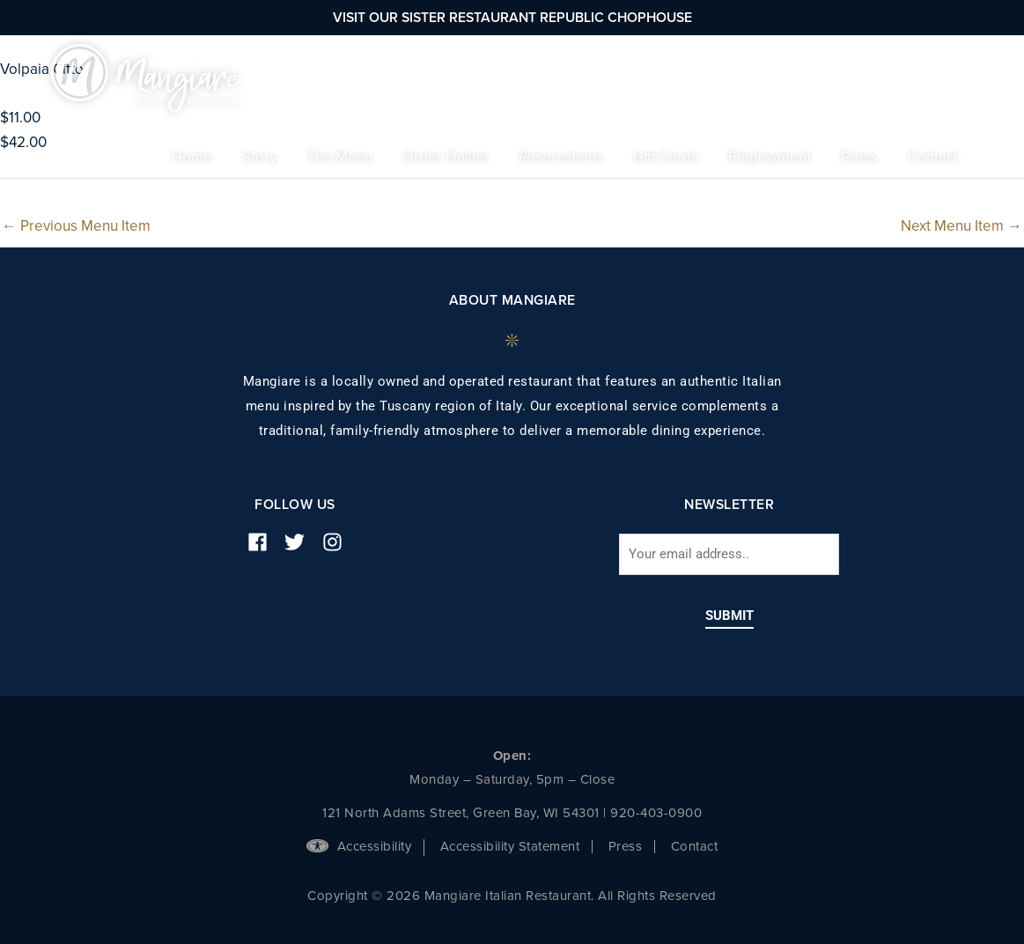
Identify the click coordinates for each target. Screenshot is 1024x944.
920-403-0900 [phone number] (656, 813)
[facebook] (264, 542)
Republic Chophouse (616, 18)
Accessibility (358, 846)
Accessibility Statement (510, 846)
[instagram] (339, 542)
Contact (694, 846)
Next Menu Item (961, 226)
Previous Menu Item (76, 226)
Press (625, 846)
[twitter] (301, 542)
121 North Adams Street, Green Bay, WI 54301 (461, 813)
